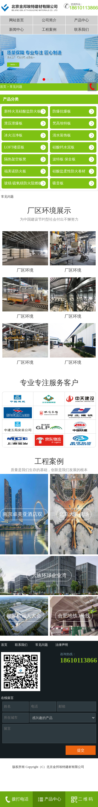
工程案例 (49, 30)
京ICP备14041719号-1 (16, 790)
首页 (3, 87)
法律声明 (61, 645)
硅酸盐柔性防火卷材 (69, 171)
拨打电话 (16, 799)
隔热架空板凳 (15, 159)
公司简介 (49, 20)
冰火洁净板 (13, 135)
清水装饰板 (62, 135)
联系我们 (81, 30)
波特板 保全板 (64, 159)
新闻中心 (16, 30)
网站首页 (16, 20)
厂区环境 (25, 270)
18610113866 (78, 660)
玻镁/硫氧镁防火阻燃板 (23, 183)
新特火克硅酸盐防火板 (22, 111)
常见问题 (16, 87)
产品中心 (81, 20)
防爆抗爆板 (62, 111)
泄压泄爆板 (13, 123)
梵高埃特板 (62, 123)
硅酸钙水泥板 (63, 147)
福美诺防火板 (15, 171)
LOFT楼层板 (14, 147)
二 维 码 (81, 799)
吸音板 (58, 183)
